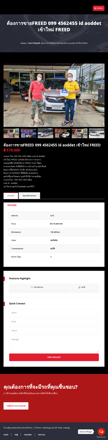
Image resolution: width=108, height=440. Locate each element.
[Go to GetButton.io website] (101, 437)
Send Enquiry (54, 357)
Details (10, 195)
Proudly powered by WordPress (18, 427)
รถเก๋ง (6, 434)
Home (23, 43)
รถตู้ (16, 434)
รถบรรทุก (28, 434)
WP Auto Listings (62, 427)
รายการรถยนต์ (34, 43)
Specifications (29, 195)
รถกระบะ (41, 434)
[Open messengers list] (101, 431)
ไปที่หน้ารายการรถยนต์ (16, 406)
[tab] (11, 195)
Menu (98, 8)
